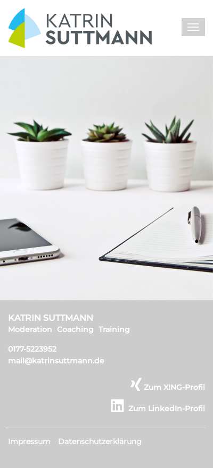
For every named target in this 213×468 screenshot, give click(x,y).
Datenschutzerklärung (100, 441)
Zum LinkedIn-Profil (158, 408)
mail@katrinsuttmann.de (56, 360)
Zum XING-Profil (167, 387)
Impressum (29, 441)
